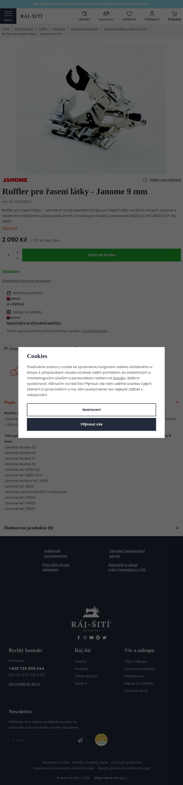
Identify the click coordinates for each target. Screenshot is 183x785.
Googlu (119, 378)
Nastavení (91, 409)
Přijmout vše (91, 424)
